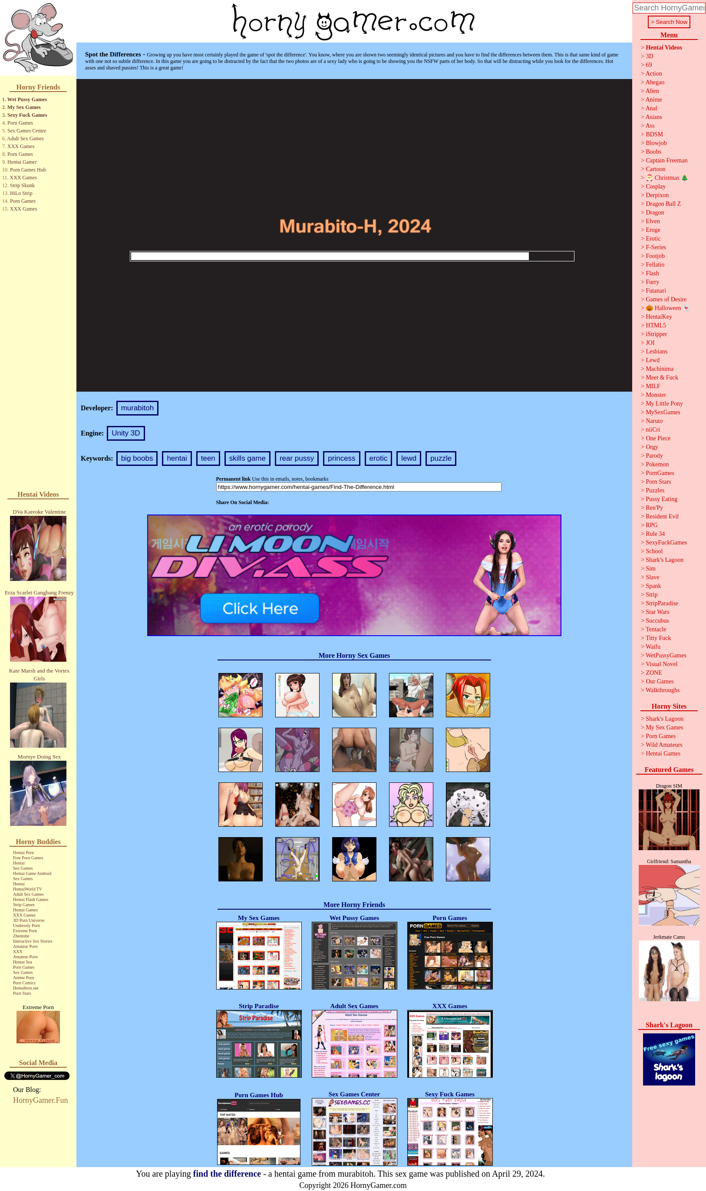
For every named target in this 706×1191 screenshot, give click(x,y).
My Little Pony (664, 403)
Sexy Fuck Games (27, 115)
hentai (177, 458)
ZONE (654, 673)
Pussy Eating (661, 499)
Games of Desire (666, 299)
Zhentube (21, 936)
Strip (651, 594)
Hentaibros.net (26, 988)
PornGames (660, 473)
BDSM (654, 134)
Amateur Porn (25, 946)
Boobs (653, 151)
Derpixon (657, 195)
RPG (651, 525)
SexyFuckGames (666, 542)
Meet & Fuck (662, 377)
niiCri (653, 429)
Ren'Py (654, 508)
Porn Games (20, 123)
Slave (652, 577)
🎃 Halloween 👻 (668, 308)
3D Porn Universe (28, 920)
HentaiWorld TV (27, 889)
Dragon (655, 212)
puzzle (441, 458)
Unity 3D (126, 433)
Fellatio (655, 264)
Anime (654, 99)
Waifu (653, 646)
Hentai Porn (23, 852)
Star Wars (657, 612)
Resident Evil (662, 516)
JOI (650, 343)
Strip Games (24, 904)
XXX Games (20, 146)
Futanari (656, 290)
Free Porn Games (28, 857)
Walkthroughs (663, 690)
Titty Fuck (658, 638)
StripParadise (662, 603)
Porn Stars (22, 993)
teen (208, 458)
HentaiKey (659, 316)
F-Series (656, 247)
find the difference (227, 1173)
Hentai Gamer (22, 162)
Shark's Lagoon (664, 560)
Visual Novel (661, 664)
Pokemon (657, 464)
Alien (652, 91)
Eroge (653, 230)
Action (654, 73)
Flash (652, 273)
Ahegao (655, 82)
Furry (652, 282)
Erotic (653, 238)
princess (341, 458)
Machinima (659, 369)
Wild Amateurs (664, 745)
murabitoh (137, 408)
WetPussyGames (666, 655)
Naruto (654, 421)
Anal (651, 108)
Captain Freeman (666, 160)
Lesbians (656, 351)
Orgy (652, 447)
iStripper (656, 334)
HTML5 (656, 325)
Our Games (659, 681)
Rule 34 (655, 534)
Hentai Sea (22, 962)
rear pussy (297, 458)
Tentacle (656, 629)
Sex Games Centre (26, 131)
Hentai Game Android (32, 873)
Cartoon (655, 169)
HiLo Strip (21, 193)
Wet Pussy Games (27, 99)
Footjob (655, 256)
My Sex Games (24, 107)
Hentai (19, 863)
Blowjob (656, 143)
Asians (654, 117)
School (654, 551)
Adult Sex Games (25, 138)
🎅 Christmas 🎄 (667, 178)
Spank (653, 586)
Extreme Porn (25, 930)
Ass (650, 125)
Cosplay (656, 186)
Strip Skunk (22, 185)
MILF (653, 386)
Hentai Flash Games (30, 899)
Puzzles (655, 490)
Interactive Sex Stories (33, 941)
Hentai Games (25, 909)
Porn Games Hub (28, 170)
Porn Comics (24, 982)
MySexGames (663, 412)
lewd (408, 458)
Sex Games (23, 868)
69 (649, 65)
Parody (654, 455)
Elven (653, 221)
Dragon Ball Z (663, 204)
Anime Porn (23, 977)
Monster (656, 395)
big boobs (137, 458)
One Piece (658, 438)
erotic (378, 458)
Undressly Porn (26, 925)
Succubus (657, 620)
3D (649, 56)
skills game (247, 458)
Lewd (653, 360)
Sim (651, 568)
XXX (18, 951)
